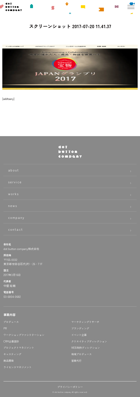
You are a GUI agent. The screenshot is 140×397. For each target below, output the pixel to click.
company (16, 217)
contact (15, 229)
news (12, 205)
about (13, 170)
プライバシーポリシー (70, 387)
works (13, 193)
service (15, 182)
